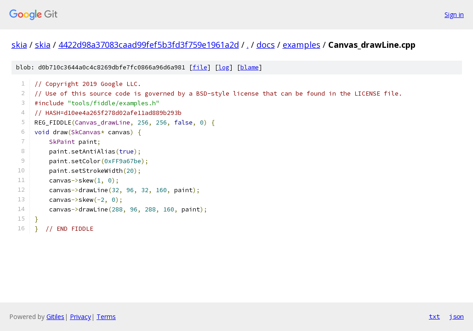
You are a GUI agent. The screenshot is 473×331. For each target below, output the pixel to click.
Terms (106, 316)
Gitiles (55, 316)
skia (19, 44)
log (223, 67)
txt (434, 316)
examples (301, 44)
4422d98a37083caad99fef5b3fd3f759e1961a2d (148, 44)
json (456, 316)
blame (249, 67)
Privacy (80, 316)
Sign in (454, 14)
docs (265, 44)
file (200, 67)
